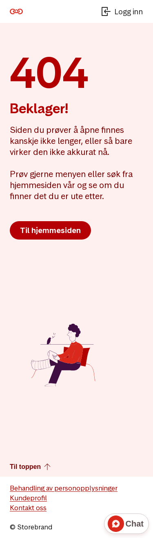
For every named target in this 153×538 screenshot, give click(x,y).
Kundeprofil (28, 497)
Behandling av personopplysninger (64, 488)
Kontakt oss (28, 507)
